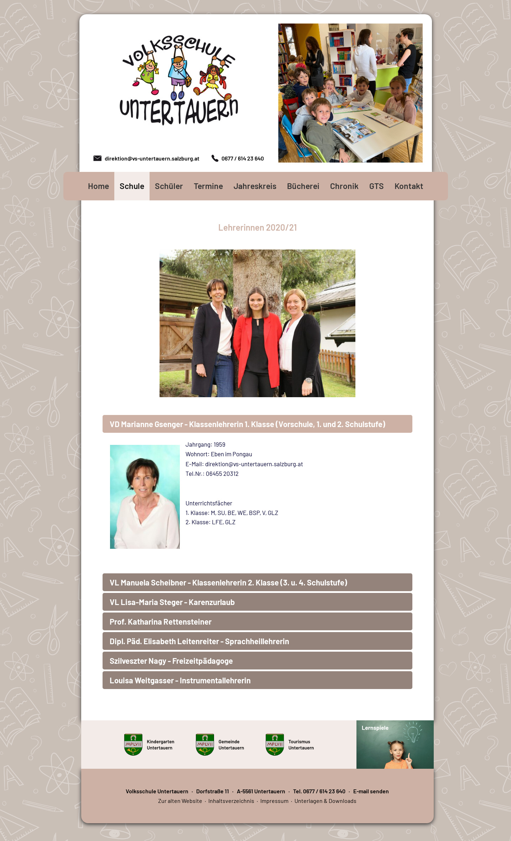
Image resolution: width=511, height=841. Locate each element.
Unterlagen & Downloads (325, 800)
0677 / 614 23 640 (242, 158)
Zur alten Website (180, 800)
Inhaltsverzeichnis (231, 800)
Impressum (274, 800)
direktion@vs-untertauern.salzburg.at (152, 158)
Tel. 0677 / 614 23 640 (319, 791)
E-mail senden (371, 791)
